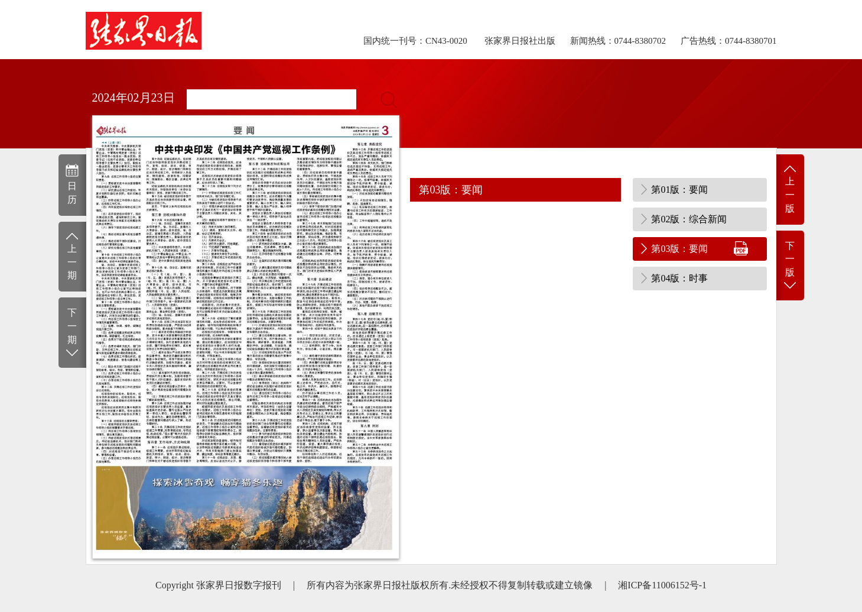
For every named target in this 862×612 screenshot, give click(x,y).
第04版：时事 (679, 278)
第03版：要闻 (679, 249)
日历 (72, 184)
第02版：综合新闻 (689, 219)
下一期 (72, 333)
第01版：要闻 (679, 189)
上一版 (790, 188)
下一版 (790, 266)
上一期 (72, 256)
